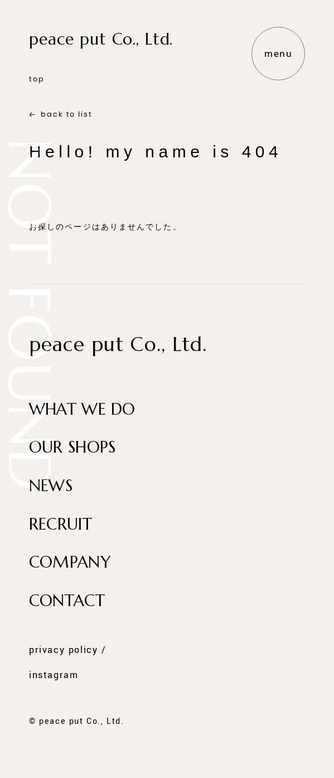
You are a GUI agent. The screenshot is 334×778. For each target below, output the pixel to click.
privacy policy (63, 651)
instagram (53, 675)
